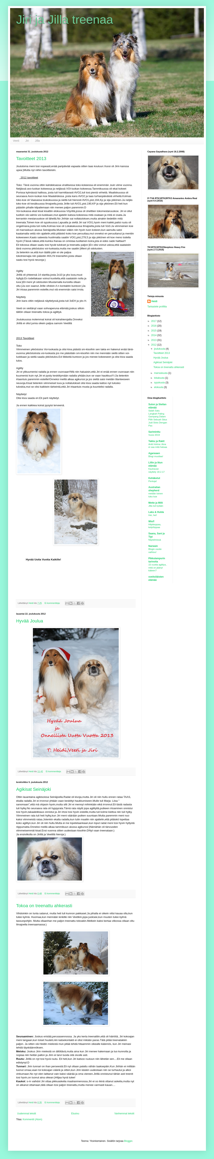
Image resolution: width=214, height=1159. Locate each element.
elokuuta (159, 387)
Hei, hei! (152, 515)
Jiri (27, 140)
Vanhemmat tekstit (124, 1113)
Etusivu (75, 1113)
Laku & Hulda (156, 512)
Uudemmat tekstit (26, 1113)
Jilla (37, 140)
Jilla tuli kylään (155, 506)
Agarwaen (154, 453)
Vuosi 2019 (154, 435)
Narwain (153, 546)
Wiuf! (151, 521)
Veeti (16, 140)
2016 (154, 325)
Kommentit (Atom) (32, 1119)
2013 (154, 340)
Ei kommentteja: (53, 603)
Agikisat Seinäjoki (33, 789)
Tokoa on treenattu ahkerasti (44, 905)
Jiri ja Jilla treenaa (64, 19)
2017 (154, 321)
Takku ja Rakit (156, 441)
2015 (154, 330)
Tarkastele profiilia (157, 306)
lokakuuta (159, 377)
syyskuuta (160, 382)
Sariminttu (154, 431)
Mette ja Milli (155, 502)
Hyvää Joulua (29, 620)
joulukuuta (160, 348)
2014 (154, 335)
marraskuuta (161, 373)
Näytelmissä (154, 540)
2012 (154, 344)
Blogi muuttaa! (155, 456)
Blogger (128, 1141)
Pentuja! (152, 481)
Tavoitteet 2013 (31, 158)
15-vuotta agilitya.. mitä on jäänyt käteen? (157, 567)
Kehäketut (154, 478)
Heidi (154, 301)
